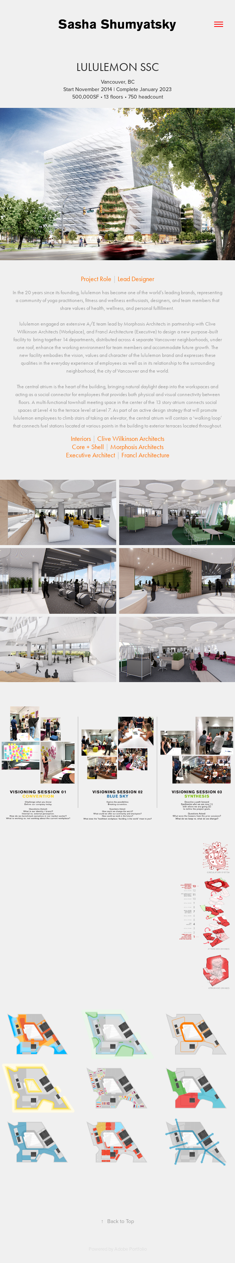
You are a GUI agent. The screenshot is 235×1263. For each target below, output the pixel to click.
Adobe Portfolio (130, 1248)
